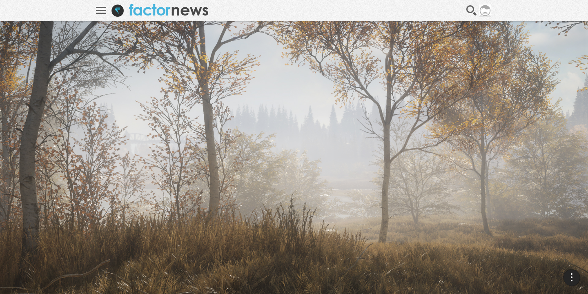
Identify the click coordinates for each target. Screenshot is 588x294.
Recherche (472, 10)
